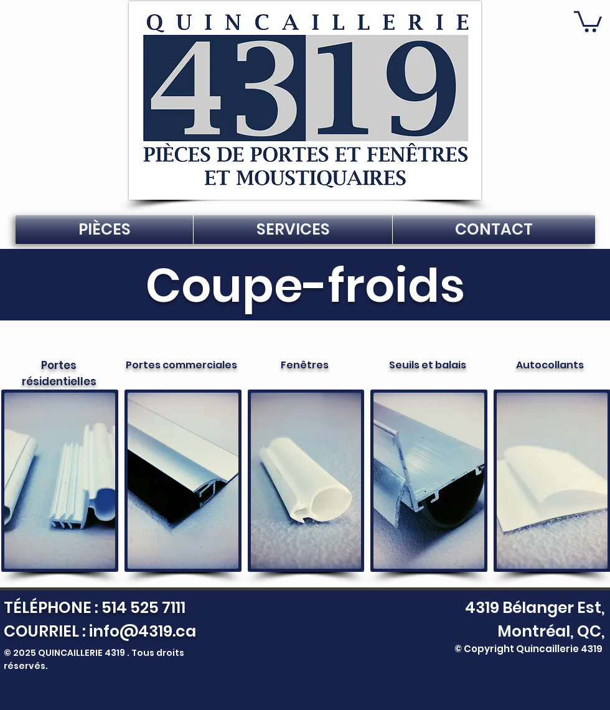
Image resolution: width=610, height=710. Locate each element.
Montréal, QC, (551, 631)
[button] (588, 20)
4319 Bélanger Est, (532, 608)
